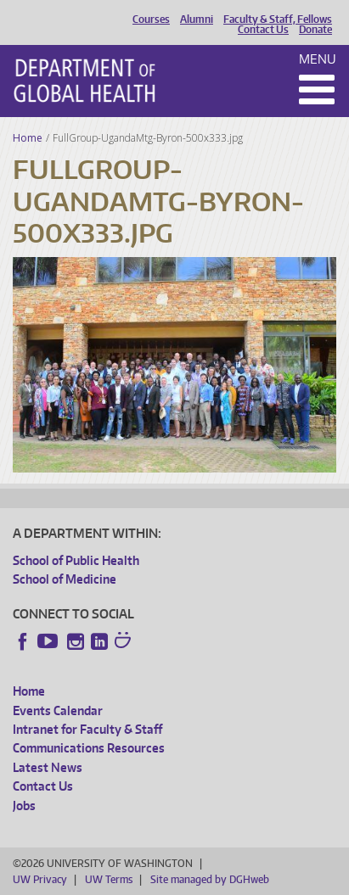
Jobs (24, 805)
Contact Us (263, 30)
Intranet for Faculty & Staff (87, 729)
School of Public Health (76, 560)
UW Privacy (40, 879)
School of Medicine (64, 579)
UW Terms (108, 879)
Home (27, 138)
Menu (317, 59)
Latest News (47, 767)
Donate (315, 30)
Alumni (196, 19)
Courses (151, 19)
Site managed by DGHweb (209, 879)
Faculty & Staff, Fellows (277, 19)
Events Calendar (58, 710)
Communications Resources (89, 748)
